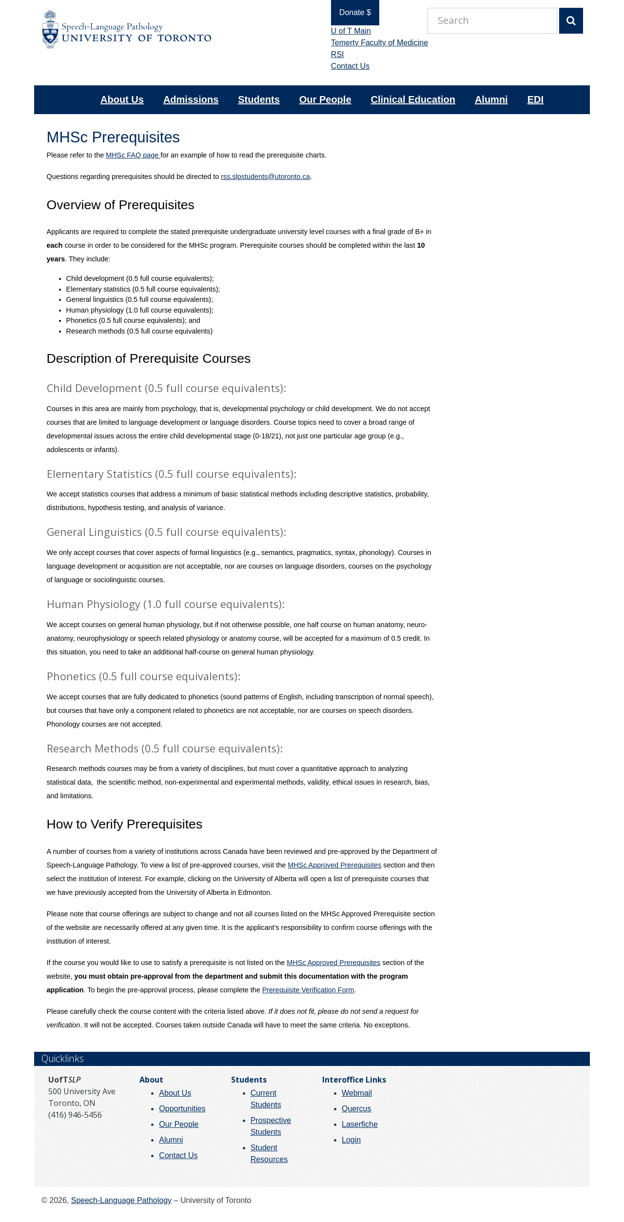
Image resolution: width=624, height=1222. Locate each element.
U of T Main (345, 31)
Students (259, 99)
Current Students (266, 1099)
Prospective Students (271, 1126)
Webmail (357, 1093)
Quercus (356, 1108)
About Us (122, 99)
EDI (535, 99)
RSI (331, 54)
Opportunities (182, 1108)
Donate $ (349, 12)
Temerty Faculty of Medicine (373, 43)
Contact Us (344, 66)
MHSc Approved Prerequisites (334, 865)
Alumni (491, 99)
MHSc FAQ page (133, 155)
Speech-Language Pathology (121, 1200)
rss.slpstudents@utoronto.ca (265, 176)
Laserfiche (360, 1124)
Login (351, 1140)
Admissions (190, 99)
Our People (325, 99)
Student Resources (269, 1153)
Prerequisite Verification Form (308, 990)
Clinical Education (413, 99)
